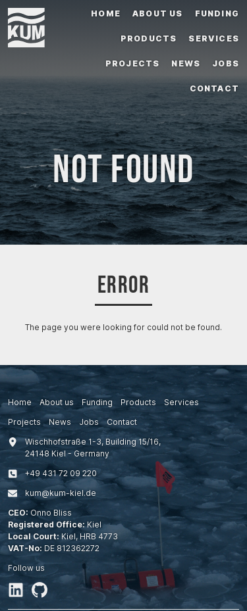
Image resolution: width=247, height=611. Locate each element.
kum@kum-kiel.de (60, 493)
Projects (132, 63)
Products (149, 38)
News (185, 63)
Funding (217, 13)
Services (213, 38)
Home (106, 13)
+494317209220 (61, 473)
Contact (214, 88)
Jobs (225, 63)
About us (157, 13)
